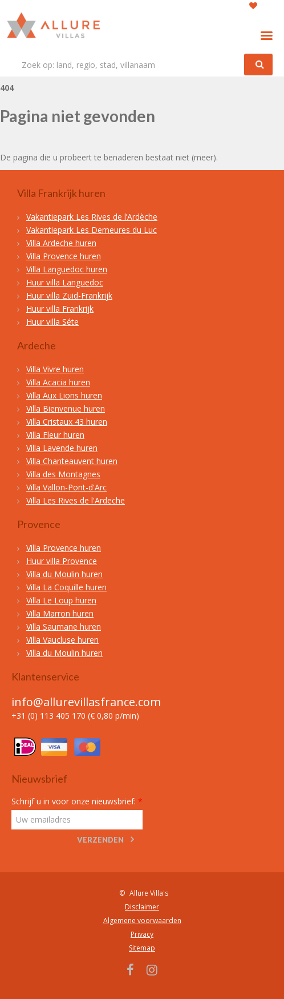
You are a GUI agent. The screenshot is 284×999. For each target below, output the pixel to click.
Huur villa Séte (52, 321)
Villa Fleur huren (55, 434)
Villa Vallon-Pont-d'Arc (66, 487)
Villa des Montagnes (63, 474)
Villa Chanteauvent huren (71, 461)
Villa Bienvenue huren (65, 408)
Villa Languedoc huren (66, 269)
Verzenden (100, 839)
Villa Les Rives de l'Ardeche (75, 500)
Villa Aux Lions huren (64, 395)
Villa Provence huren (63, 256)
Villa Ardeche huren (61, 242)
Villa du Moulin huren (64, 574)
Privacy (142, 934)
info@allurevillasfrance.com (86, 702)
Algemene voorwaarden (142, 920)
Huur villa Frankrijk (60, 308)
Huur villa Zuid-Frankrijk (69, 295)
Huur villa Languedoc (64, 282)
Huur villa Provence (61, 560)
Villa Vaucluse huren (62, 639)
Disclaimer (142, 907)
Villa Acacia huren (58, 382)
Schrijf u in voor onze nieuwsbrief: (77, 801)
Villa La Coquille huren (66, 587)
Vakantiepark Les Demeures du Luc (91, 229)
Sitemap (142, 948)
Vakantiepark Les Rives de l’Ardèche (91, 216)
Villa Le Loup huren (61, 600)
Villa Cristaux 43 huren (66, 421)
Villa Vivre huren (55, 369)
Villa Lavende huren (62, 447)
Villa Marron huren (60, 613)
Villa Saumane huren (63, 626)
